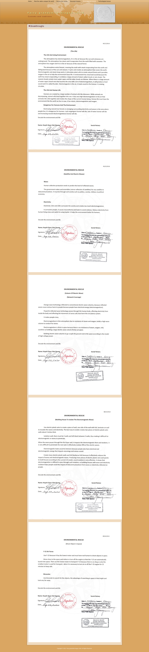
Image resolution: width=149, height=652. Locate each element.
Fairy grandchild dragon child (56, 13)
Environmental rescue (89, 1)
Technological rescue (104, 1)
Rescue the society (62, 1)
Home (30, 1)
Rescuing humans (75, 1)
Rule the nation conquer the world (44, 1)
